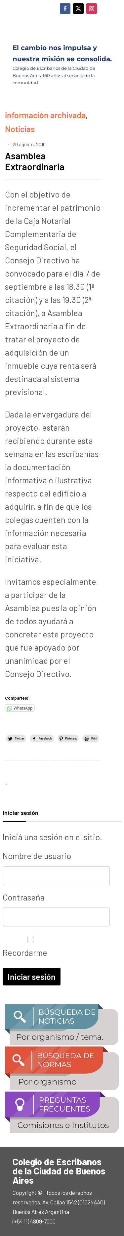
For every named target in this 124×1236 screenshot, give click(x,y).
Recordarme (29, 947)
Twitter (19, 738)
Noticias (20, 129)
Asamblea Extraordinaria (34, 161)
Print (94, 738)
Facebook (45, 738)
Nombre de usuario (37, 856)
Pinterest (71, 738)
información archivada (45, 115)
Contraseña (24, 897)
